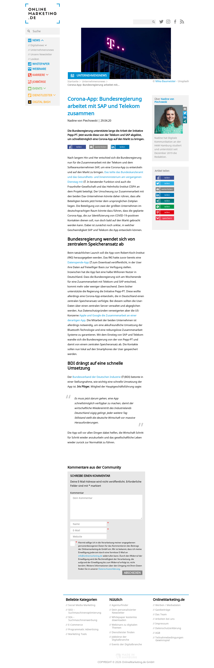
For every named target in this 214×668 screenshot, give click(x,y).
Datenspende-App (78, 262)
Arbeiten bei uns (165, 619)
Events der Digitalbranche (127, 644)
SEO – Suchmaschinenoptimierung (84, 611)
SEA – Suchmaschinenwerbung (82, 619)
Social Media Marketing (81, 605)
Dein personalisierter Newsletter (124, 611)
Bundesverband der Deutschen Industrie (96, 377)
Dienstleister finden (123, 632)
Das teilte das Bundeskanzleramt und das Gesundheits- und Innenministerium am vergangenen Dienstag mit (105, 176)
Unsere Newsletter (41, 54)
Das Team (161, 614)
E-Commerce (75, 624)
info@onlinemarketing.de (90, 555)
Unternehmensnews (42, 50)
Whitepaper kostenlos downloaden (124, 619)
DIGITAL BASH (41, 102)
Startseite (73, 81)
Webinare (39, 69)
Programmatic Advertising (83, 629)
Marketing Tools (77, 634)
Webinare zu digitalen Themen (124, 626)
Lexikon (34, 59)
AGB (157, 632)
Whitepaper (40, 64)
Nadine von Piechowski (164, 100)
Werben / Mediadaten (168, 605)
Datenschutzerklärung (109, 568)
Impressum (162, 623)
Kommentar (77, 492)
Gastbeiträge (162, 609)
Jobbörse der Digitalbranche (120, 638)
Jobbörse (39, 82)
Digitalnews (37, 45)
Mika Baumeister (165, 81)
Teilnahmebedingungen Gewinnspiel (169, 639)
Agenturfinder (120, 605)
